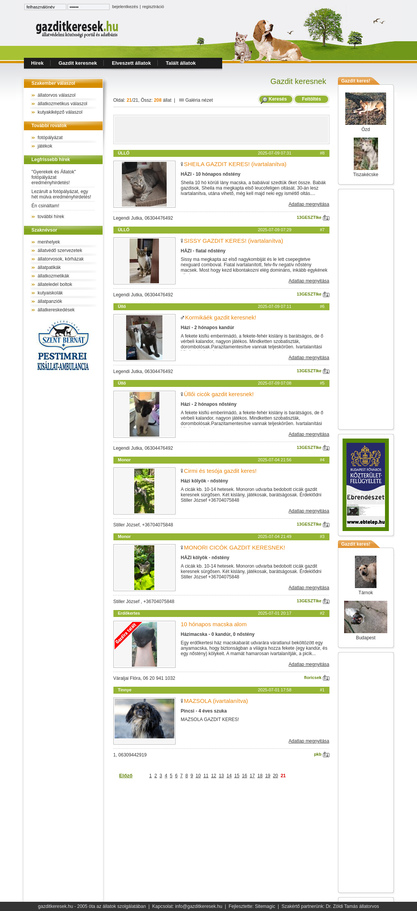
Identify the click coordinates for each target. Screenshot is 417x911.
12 (213, 775)
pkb (321, 754)
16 (244, 775)
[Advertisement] (221, 129)
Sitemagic (265, 906)
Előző (126, 775)
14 (228, 775)
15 (236, 775)
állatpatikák (49, 267)
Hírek (37, 63)
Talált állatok (181, 63)
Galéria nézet (196, 100)
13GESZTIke (313, 217)
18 (259, 775)
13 (221, 775)
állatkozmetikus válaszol (63, 103)
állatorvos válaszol (57, 95)
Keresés (278, 99)
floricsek (316, 677)
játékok (45, 146)
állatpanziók (50, 301)
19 (267, 775)
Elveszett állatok (131, 63)
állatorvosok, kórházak (61, 259)
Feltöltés (311, 99)
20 (275, 775)
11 (205, 775)
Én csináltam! (45, 205)
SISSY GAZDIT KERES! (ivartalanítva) (233, 240)
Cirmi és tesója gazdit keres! (220, 470)
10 (198, 775)
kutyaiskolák (50, 293)
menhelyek (49, 242)
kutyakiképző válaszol (60, 112)
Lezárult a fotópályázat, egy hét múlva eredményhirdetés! (61, 194)
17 (252, 775)
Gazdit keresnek (78, 63)
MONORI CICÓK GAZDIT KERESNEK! (234, 547)
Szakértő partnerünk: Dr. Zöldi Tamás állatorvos (330, 906)
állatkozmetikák (53, 276)
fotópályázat (50, 137)
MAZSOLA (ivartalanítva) (216, 701)
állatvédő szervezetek (60, 250)
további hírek (51, 216)
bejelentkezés (125, 6)
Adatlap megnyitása (309, 204)
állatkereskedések (56, 310)
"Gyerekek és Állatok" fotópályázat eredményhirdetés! (54, 177)
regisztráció (153, 6)
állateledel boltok (55, 284)
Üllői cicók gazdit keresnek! (219, 394)
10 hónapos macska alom (214, 624)
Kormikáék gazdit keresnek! (220, 317)
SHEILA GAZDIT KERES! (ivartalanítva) (235, 164)
